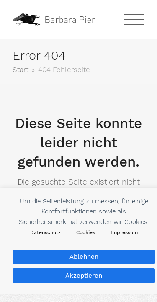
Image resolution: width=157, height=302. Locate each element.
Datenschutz (45, 232)
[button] (134, 19)
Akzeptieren (83, 275)
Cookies (85, 232)
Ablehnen (83, 256)
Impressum (124, 232)
